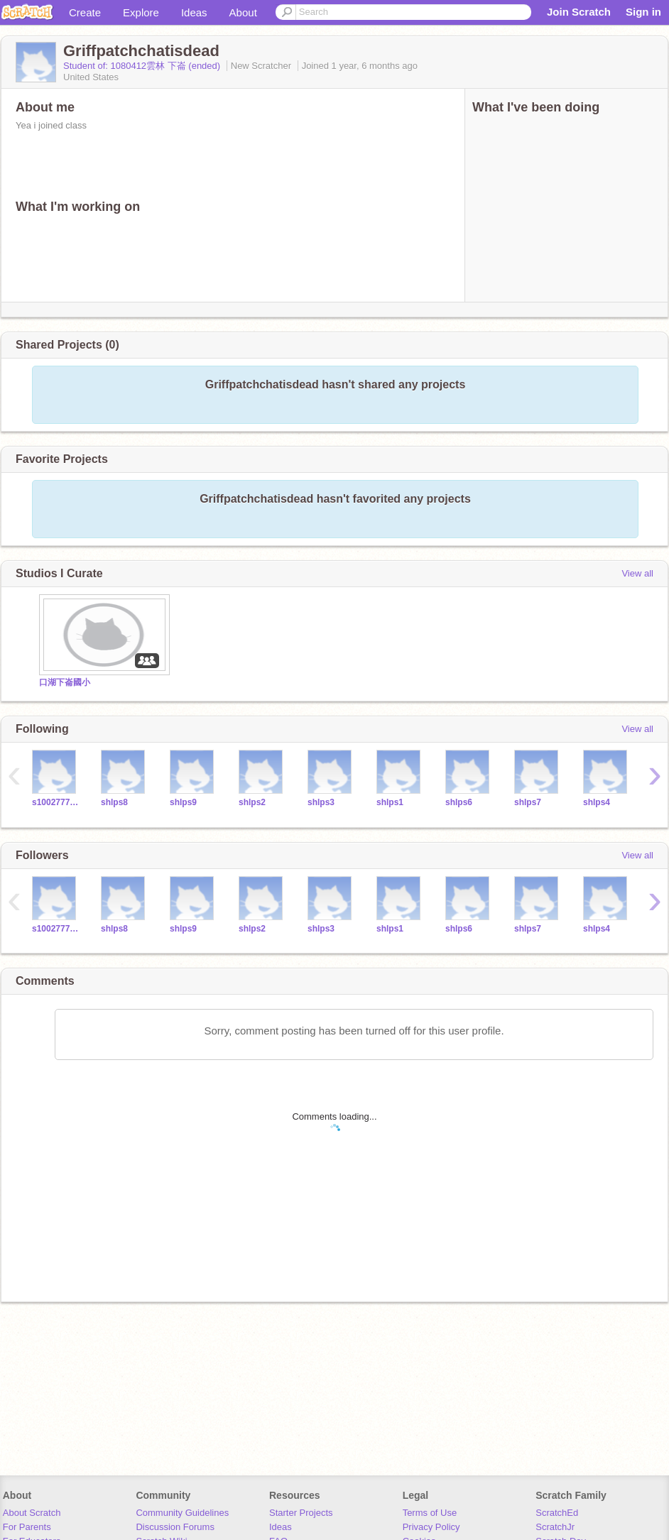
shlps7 (527, 802)
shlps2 (252, 802)
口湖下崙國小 (64, 682)
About (243, 12)
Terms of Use (430, 1512)
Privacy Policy (431, 1527)
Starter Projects (301, 1512)
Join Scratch (579, 12)
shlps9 (183, 802)
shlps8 (114, 802)
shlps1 (389, 802)
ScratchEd (556, 1512)
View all (637, 573)
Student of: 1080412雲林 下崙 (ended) (143, 65)
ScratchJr (555, 1527)
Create (85, 12)
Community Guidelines (182, 1512)
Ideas (194, 12)
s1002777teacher (56, 802)
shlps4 (596, 802)
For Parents (27, 1527)
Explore (141, 12)
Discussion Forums (175, 1527)
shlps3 (321, 802)
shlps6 (458, 802)
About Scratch (32, 1512)
